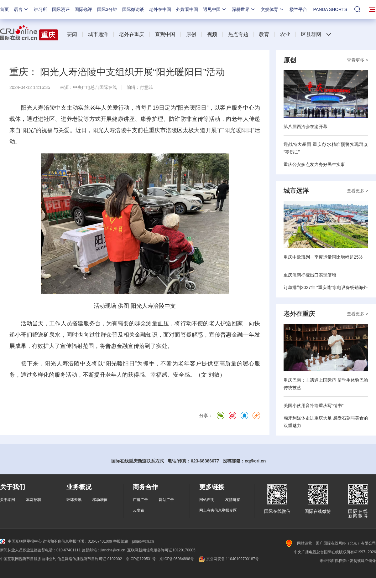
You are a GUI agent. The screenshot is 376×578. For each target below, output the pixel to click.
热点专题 (238, 34)
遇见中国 (215, 9)
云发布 (138, 510)
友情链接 (232, 500)
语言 (21, 9)
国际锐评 (83, 9)
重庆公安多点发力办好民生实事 (314, 164)
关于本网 (7, 500)
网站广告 (166, 500)
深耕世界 (244, 9)
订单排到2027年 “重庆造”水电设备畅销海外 (326, 287)
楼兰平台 (298, 9)
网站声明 (206, 500)
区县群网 (311, 34)
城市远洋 (98, 34)
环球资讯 (73, 500)
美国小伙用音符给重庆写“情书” (313, 405)
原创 (191, 34)
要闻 (72, 34)
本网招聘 (33, 500)
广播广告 (140, 500)
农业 (285, 34)
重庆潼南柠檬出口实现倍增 (310, 274)
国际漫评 (61, 9)
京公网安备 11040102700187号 (228, 559)
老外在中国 (160, 9)
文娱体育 (273, 9)
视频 (212, 34)
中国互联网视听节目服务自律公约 (28, 559)
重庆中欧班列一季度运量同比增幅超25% (323, 257)
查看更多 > (357, 60)
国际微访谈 (133, 9)
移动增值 (99, 500)
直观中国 (165, 34)
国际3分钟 (107, 9)
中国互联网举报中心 (21, 541)
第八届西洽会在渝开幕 (305, 126)
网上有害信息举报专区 (218, 510)
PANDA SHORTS (330, 9)
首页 (4, 9)
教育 (264, 34)
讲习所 (40, 9)
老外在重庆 (131, 34)
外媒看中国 (187, 9)
